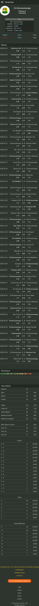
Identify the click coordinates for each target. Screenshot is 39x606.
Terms (19, 593)
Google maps (18, 30)
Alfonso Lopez (18, 24)
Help (19, 587)
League (4, 35)
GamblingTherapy (19, 572)
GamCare (19, 575)
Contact (19, 599)
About (19, 596)
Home (19, 35)
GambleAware (19, 569)
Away (35, 35)
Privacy (19, 590)
